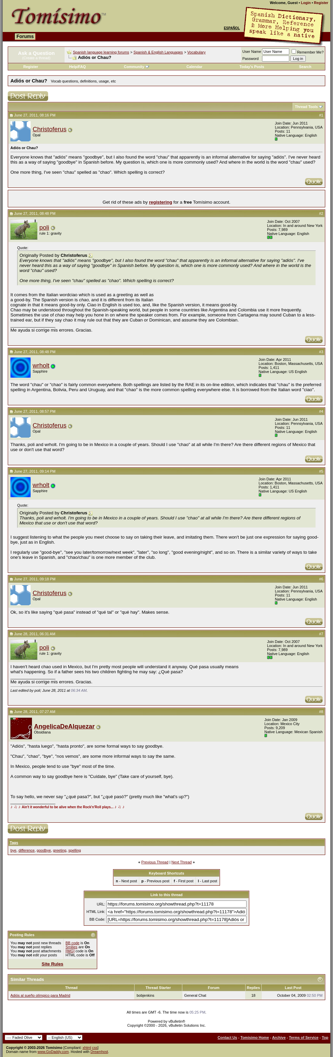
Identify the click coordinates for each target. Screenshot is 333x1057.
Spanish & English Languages (158, 52)
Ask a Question (36, 53)
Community (136, 67)
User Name (252, 51)
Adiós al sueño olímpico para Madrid (40, 995)
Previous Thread (155, 862)
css (95, 1048)
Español (232, 28)
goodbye (44, 850)
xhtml (86, 1048)
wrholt (41, 365)
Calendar (194, 67)
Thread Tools (306, 107)
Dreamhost (99, 1052)
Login (306, 3)
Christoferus (50, 129)
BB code (73, 943)
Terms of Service (304, 1037)
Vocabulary (196, 52)
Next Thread (182, 862)
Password (251, 59)
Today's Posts (251, 67)
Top (325, 1037)
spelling (74, 850)
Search (305, 67)
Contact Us (227, 1037)
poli (44, 227)
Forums (25, 36)
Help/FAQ (77, 67)
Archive (279, 1037)
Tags (14, 843)
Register (321, 3)
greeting (59, 850)
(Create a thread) (36, 58)
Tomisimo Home (254, 1037)
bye (13, 850)
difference (26, 850)
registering (160, 202)
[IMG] (70, 951)
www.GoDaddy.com (53, 1052)
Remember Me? (308, 52)
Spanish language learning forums (101, 52)
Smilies (71, 947)
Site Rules (52, 963)
